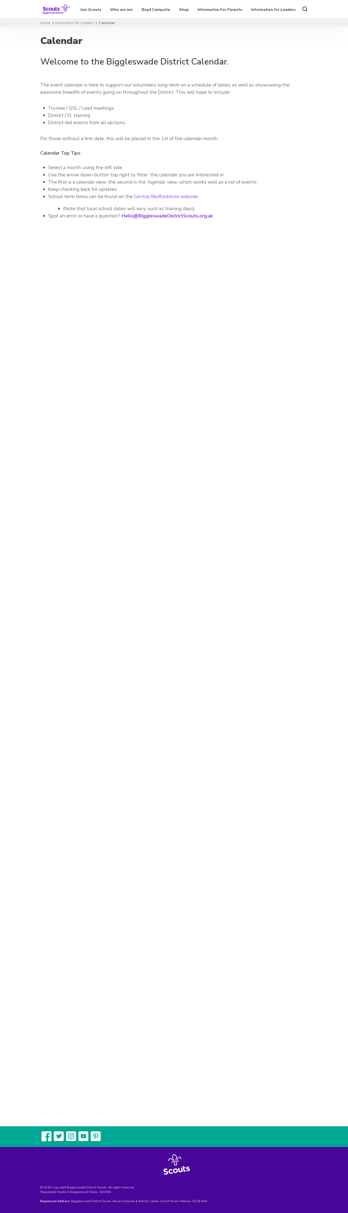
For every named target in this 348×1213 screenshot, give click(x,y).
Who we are (121, 9)
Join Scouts (90, 9)
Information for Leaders (273, 9)
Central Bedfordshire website (166, 196)
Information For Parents (220, 9)
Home (45, 23)
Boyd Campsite (156, 9)
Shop (184, 9)
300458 (105, 1192)
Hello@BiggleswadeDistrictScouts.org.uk (167, 216)
